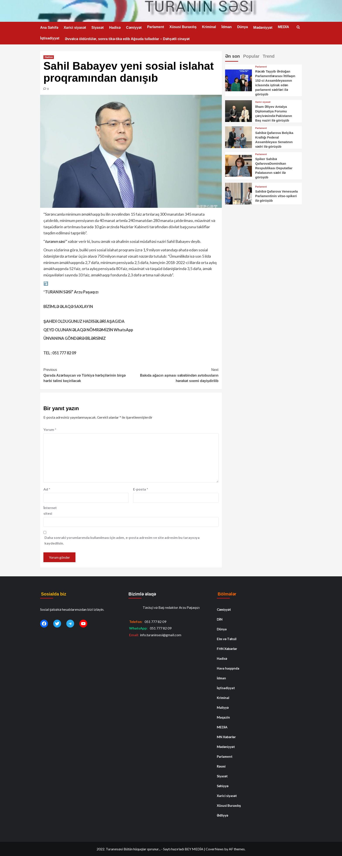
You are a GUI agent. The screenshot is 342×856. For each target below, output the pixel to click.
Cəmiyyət (134, 27)
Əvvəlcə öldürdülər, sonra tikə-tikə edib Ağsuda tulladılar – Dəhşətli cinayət (127, 39)
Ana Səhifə (49, 27)
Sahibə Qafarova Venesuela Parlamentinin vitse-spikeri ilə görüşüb (276, 195)
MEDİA (283, 27)
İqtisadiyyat (49, 38)
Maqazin (223, 717)
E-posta (140, 489)
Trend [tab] (268, 56)
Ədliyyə (222, 815)
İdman (226, 27)
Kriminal (209, 27)
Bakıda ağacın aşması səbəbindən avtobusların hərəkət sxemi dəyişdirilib (174, 375)
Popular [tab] (251, 56)
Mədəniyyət (262, 27)
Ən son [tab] (232, 56)
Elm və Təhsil (226, 639)
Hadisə (115, 27)
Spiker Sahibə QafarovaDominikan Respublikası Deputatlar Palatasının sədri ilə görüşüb (273, 168)
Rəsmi (221, 766)
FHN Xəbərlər (227, 649)
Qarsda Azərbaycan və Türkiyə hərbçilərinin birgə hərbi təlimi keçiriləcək (87, 375)
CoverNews (215, 849)
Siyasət (97, 27)
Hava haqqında (228, 668)
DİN (219, 619)
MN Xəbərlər (226, 737)
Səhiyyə (222, 786)
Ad (46, 489)
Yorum (49, 429)
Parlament (155, 27)
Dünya (242, 27)
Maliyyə (223, 707)
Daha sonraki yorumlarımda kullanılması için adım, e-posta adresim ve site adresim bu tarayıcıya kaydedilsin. (122, 540)
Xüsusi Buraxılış (183, 27)
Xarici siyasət (75, 27)
